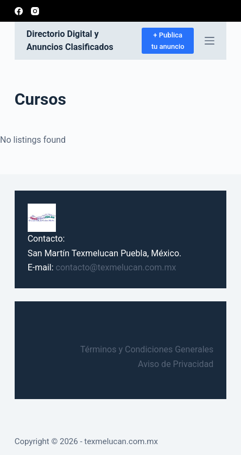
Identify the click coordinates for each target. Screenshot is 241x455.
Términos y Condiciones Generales (147, 349)
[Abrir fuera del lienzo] (209, 41)
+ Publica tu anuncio (168, 40)
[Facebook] (19, 11)
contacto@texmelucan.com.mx (116, 267)
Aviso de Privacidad (175, 364)
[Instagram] (35, 11)
